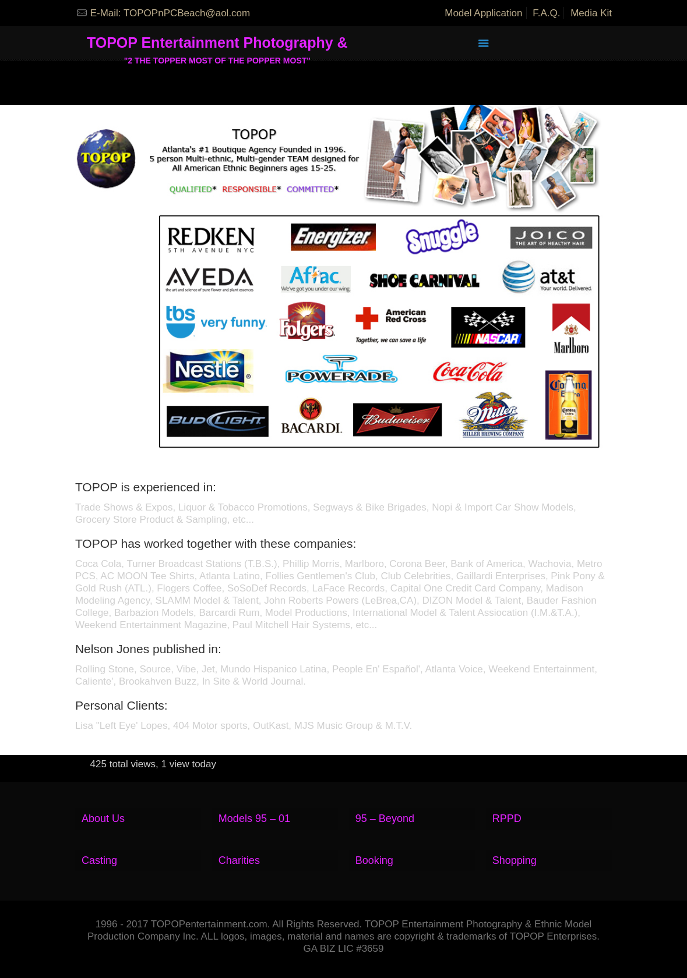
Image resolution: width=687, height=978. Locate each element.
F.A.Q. (546, 13)
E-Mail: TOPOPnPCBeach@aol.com (170, 13)
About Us (103, 818)
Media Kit (591, 13)
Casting (99, 860)
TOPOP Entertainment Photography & (217, 46)
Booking (374, 860)
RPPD (507, 818)
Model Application (483, 13)
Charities (239, 860)
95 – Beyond (384, 818)
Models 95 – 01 (254, 818)
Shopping (514, 860)
